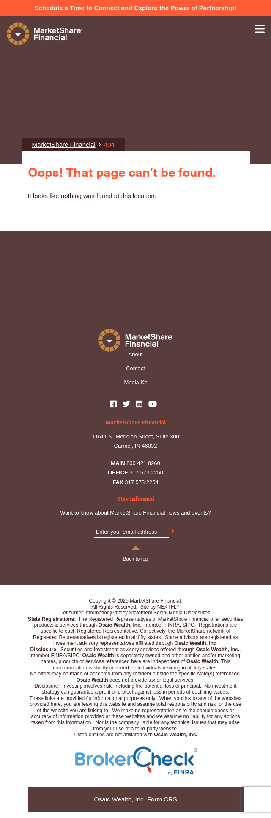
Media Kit (135, 382)
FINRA (58, 655)
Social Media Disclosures (181, 613)
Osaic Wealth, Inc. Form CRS (135, 799)
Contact (135, 368)
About (136, 354)
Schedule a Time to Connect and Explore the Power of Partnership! (135, 7)
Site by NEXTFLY (160, 607)
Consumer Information (85, 613)
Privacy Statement (131, 613)
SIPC (73, 655)
